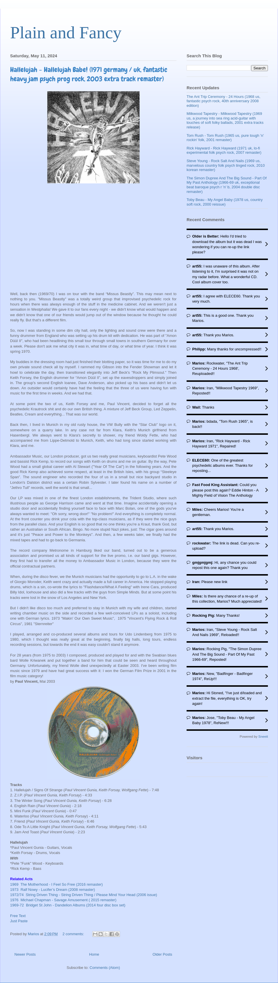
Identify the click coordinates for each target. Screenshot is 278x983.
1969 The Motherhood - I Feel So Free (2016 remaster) (56, 884)
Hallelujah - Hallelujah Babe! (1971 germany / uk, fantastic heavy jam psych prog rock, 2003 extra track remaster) (88, 74)
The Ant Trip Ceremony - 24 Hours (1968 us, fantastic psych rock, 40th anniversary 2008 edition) (223, 101)
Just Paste (19, 921)
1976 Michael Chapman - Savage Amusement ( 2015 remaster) (63, 900)
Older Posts (162, 954)
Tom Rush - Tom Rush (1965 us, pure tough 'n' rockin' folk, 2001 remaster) (225, 137)
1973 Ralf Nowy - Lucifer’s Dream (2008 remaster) (52, 889)
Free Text (18, 916)
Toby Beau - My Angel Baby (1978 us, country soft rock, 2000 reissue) (225, 202)
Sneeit (263, 736)
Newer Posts (25, 954)
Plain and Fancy (66, 32)
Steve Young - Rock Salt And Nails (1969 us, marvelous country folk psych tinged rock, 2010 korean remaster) (226, 165)
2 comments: (74, 934)
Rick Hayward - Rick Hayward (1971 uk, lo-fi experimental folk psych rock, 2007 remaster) (224, 150)
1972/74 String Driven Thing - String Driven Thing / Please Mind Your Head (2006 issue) (83, 895)
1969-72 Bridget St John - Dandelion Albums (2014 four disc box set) (67, 905)
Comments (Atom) (105, 967)
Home (94, 954)
